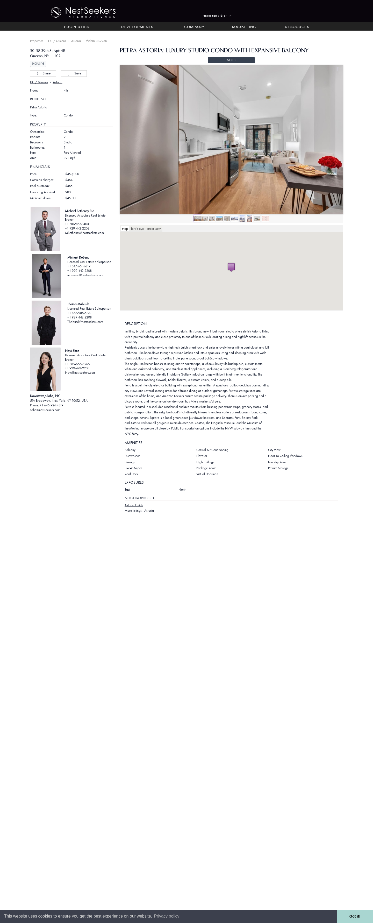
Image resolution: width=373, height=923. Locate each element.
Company (194, 27)
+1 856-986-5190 (79, 313)
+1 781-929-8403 (77, 224)
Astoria (76, 41)
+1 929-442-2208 (77, 228)
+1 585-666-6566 (77, 364)
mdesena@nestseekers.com (85, 275)
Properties (76, 27)
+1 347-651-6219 (78, 266)
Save (74, 73)
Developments (137, 27)
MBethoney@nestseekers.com (84, 233)
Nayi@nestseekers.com (80, 372)
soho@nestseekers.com (45, 410)
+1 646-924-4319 (51, 405)
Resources (297, 27)
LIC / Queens (57, 41)
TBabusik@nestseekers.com (85, 322)
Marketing (244, 27)
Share (43, 73)
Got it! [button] (354, 916)
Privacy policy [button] (167, 916)
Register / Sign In (217, 16)
